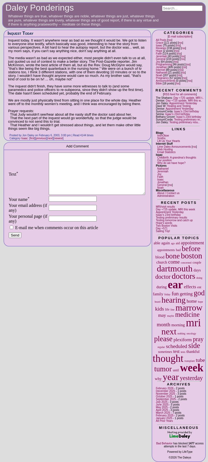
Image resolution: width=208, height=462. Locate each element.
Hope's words (164, 222)
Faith (159, 53)
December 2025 (165, 391)
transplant (189, 360)
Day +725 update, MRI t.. (189, 97)
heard (157, 301)
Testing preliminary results (171, 217)
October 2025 (164, 396)
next (168, 331)
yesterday (191, 378)
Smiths (161, 138)
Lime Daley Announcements (174, 146)
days (197, 270)
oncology (191, 333)
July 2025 (161, 401)
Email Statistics (166, 152)
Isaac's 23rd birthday (186, 111)
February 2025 (164, 415)
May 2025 (162, 407)
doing (199, 277)
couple (197, 262)
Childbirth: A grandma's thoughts (176, 157)
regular (161, 347)
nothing (181, 333)
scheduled (176, 346)
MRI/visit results (165, 206)
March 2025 (163, 412)
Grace (159, 42)
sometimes (165, 352)
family (158, 294)
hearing (173, 300)
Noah (159, 75)
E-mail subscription (179, 36)
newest (58, 138)
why (158, 378)
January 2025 (164, 418)
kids (159, 309)
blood (159, 257)
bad (178, 250)
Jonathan (161, 67)
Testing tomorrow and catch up (174, 220)
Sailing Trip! (163, 231)
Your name (19, 207)
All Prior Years (164, 420)
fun (175, 293)
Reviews (161, 48)
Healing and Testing (179, 106)
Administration (165, 195)
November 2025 (165, 393)
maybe (170, 315)
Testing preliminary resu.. (184, 122)
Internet (160, 69)
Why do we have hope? (171, 163)
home (192, 301)
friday (167, 294)
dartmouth (175, 268)
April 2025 (162, 410)
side (194, 345)
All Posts (161, 40)
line (172, 309)
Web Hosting (165, 149)
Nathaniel (161, 72)
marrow (189, 307)
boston (191, 255)
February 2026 (164, 388)
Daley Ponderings (39, 7)
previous (41, 138)
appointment (192, 242)
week (191, 368)
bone (172, 256)
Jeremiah (161, 56)
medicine (187, 314)
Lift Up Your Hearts (168, 141)
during (161, 287)
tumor (163, 369)
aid (178, 243)
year (171, 377)
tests (183, 351)
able (157, 243)
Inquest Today (20, 33)
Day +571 (161, 228)
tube (200, 360)
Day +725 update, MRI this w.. (184, 100)
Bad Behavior (164, 443)
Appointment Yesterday (183, 103)
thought (168, 358)
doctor (163, 276)
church (161, 262)
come (174, 262)
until (176, 370)
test (176, 351)
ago (173, 243)
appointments (166, 250)
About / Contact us (168, 193)
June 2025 (162, 404)
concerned (186, 262)
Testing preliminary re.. (188, 119)
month (163, 324)
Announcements (165, 80)
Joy (158, 61)
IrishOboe (163, 135)
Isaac (159, 45)
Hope (159, 50)
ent (199, 287)
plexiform (183, 339)
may (162, 315)
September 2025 (166, 399)
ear (175, 285)
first (32, 138)
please (163, 339)
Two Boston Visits (166, 225)
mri (193, 323)
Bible (159, 83)
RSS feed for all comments (180, 94)
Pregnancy (162, 78)
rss (169, 40)
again (165, 243)
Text (13, 178)
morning (178, 325)
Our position (164, 160)
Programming (164, 64)
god (199, 293)
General (160, 59)
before (191, 249)
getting (186, 293)
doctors (183, 276)
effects (190, 286)
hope (200, 301)
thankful (193, 351)
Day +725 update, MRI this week (175, 209)
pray (198, 339)
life (167, 309)
